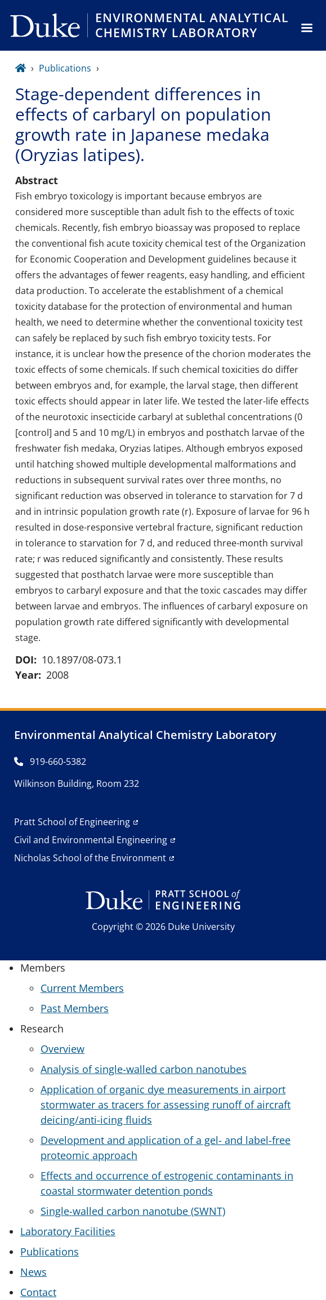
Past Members (75, 1008)
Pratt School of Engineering (72, 822)
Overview (62, 1049)
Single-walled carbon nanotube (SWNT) (133, 1211)
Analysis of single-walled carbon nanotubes (144, 1069)
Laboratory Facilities (67, 1231)
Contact (38, 1292)
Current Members (82, 988)
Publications (65, 68)
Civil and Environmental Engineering (90, 840)
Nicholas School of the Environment (90, 858)
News (33, 1272)
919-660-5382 (50, 761)
